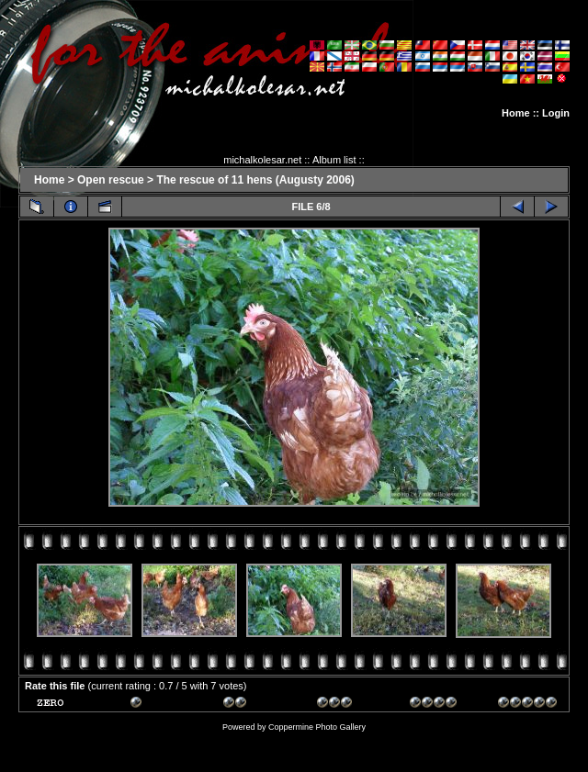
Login (556, 112)
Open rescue (110, 179)
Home (516, 112)
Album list (334, 159)
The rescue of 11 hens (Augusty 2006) (255, 179)
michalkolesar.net (262, 159)
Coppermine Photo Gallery (317, 727)
